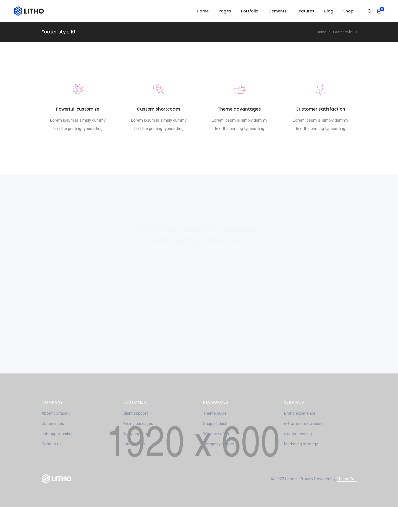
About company (55, 413)
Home (203, 11)
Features (305, 11)
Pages (225, 11)
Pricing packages (137, 423)
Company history (218, 443)
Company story (136, 433)
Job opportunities (57, 433)
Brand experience (299, 413)
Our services (52, 423)
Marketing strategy (301, 443)
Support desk (215, 423)
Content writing (298, 433)
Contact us (51, 443)
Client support (135, 413)
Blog (328, 11)
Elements (277, 11)
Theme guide (215, 413)
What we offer (216, 433)
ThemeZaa (347, 478)
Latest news (133, 443)
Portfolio (249, 11)
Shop (348, 11)
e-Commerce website (304, 423)
